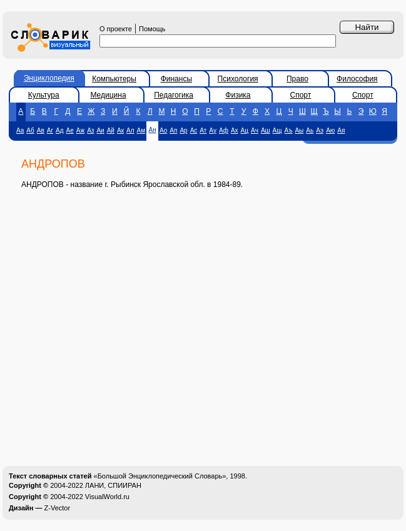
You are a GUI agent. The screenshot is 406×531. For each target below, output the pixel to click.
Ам (141, 130)
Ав (40, 130)
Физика (237, 95)
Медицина (108, 95)
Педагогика (173, 95)
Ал (130, 130)
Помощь (152, 29)
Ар (183, 130)
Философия (357, 78)
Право (297, 78)
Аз (90, 130)
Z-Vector (57, 508)
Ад (60, 130)
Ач (254, 130)
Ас (194, 130)
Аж (80, 130)
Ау (212, 130)
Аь (309, 130)
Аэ (319, 130)
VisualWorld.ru (107, 496)
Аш (265, 130)
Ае (70, 130)
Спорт (301, 95)
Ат (203, 130)
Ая (341, 130)
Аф (223, 130)
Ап (173, 130)
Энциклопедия (49, 78)
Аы (299, 130)
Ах (234, 130)
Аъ (289, 130)
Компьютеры (114, 78)
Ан (152, 129)
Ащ (277, 130)
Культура (43, 95)
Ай (110, 130)
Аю (330, 130)
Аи (100, 130)
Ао (163, 130)
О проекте (115, 29)
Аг (50, 130)
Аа (20, 130)
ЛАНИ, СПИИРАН (113, 485)
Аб (30, 130)
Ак (120, 130)
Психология (238, 78)
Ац (244, 130)
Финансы (176, 78)
